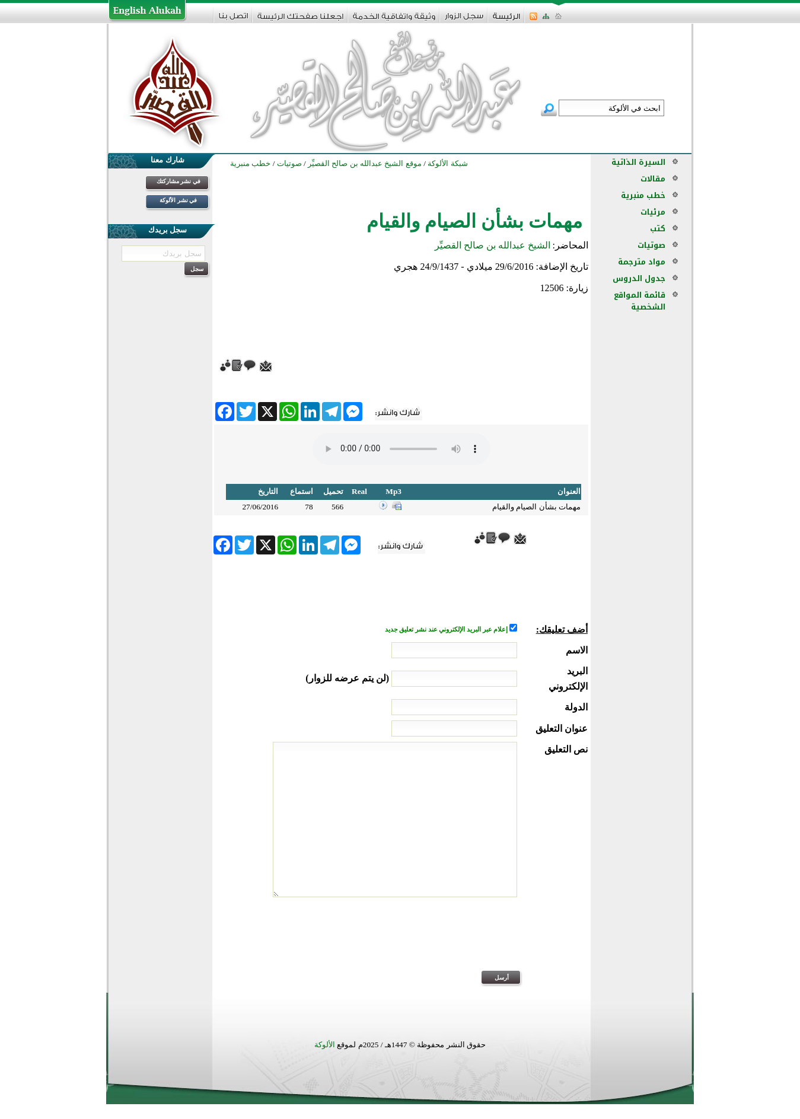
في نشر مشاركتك (178, 181)
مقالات (652, 178)
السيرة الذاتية (638, 162)
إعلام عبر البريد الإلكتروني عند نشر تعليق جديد (447, 629)
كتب (657, 228)
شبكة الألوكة (447, 163)
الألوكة (324, 1044)
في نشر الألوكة (178, 200)
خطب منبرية (643, 195)
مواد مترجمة (641, 261)
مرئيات (652, 212)
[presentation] (497, 942)
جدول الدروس (639, 278)
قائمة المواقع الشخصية (639, 301)
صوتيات (651, 245)
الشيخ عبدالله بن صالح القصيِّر (492, 245)
